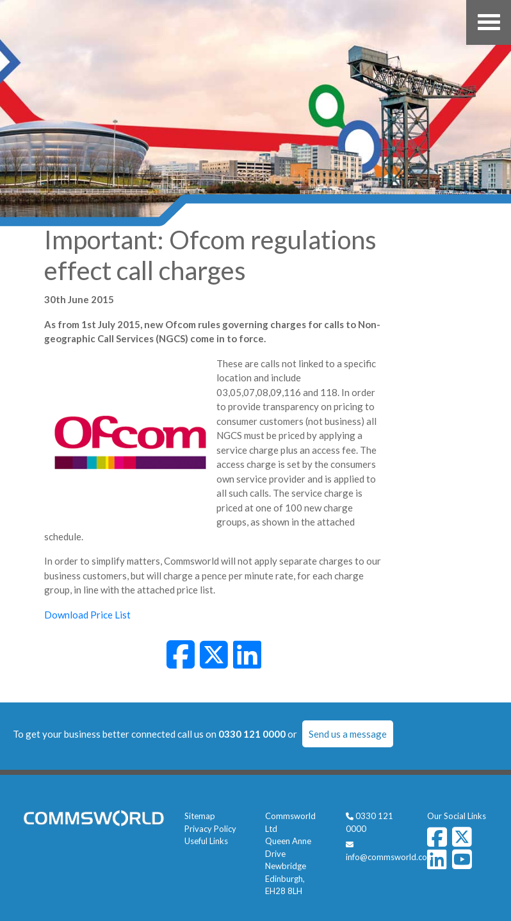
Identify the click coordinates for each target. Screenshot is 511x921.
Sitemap (199, 816)
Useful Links (206, 841)
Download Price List (87, 614)
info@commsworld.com (390, 857)
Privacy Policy (210, 829)
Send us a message (348, 734)
